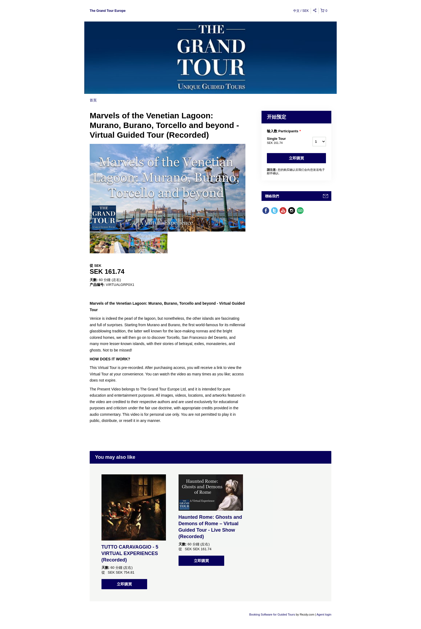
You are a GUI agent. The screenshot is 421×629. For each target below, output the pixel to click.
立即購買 (296, 158)
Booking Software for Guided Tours (272, 614)
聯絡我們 (272, 196)
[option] (109, 242)
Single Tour (283, 141)
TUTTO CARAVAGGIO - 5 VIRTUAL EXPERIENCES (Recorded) (129, 553)
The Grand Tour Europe (108, 11)
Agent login (324, 614)
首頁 (93, 100)
